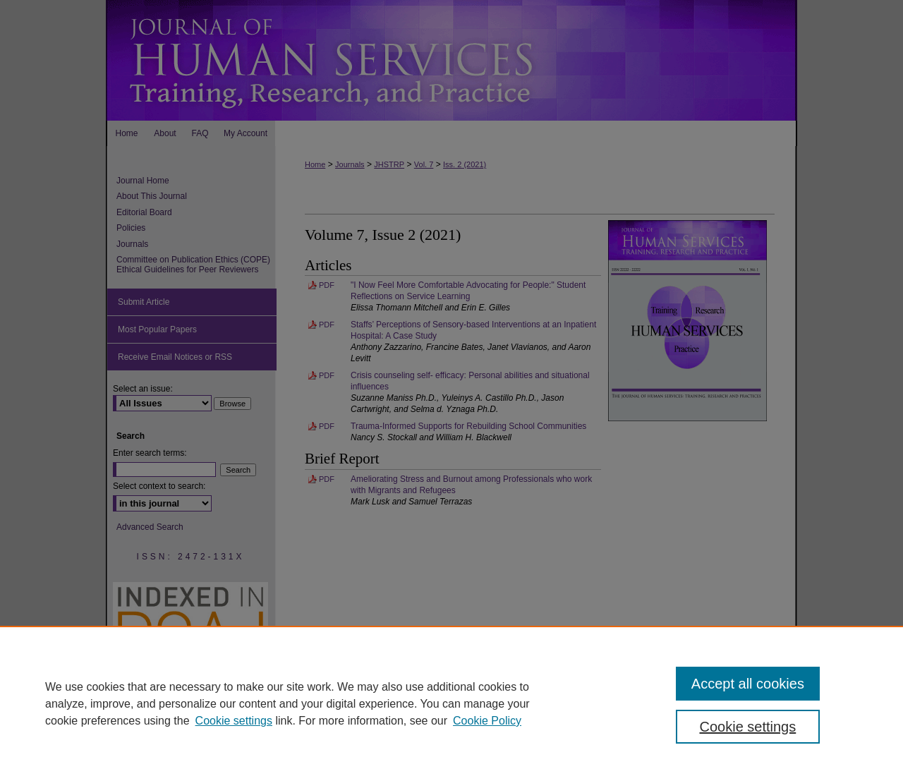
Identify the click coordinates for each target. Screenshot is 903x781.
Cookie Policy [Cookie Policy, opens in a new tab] (487, 721)
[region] (451, 703)
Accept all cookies (747, 683)
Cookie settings (233, 721)
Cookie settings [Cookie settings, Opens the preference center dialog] (748, 726)
